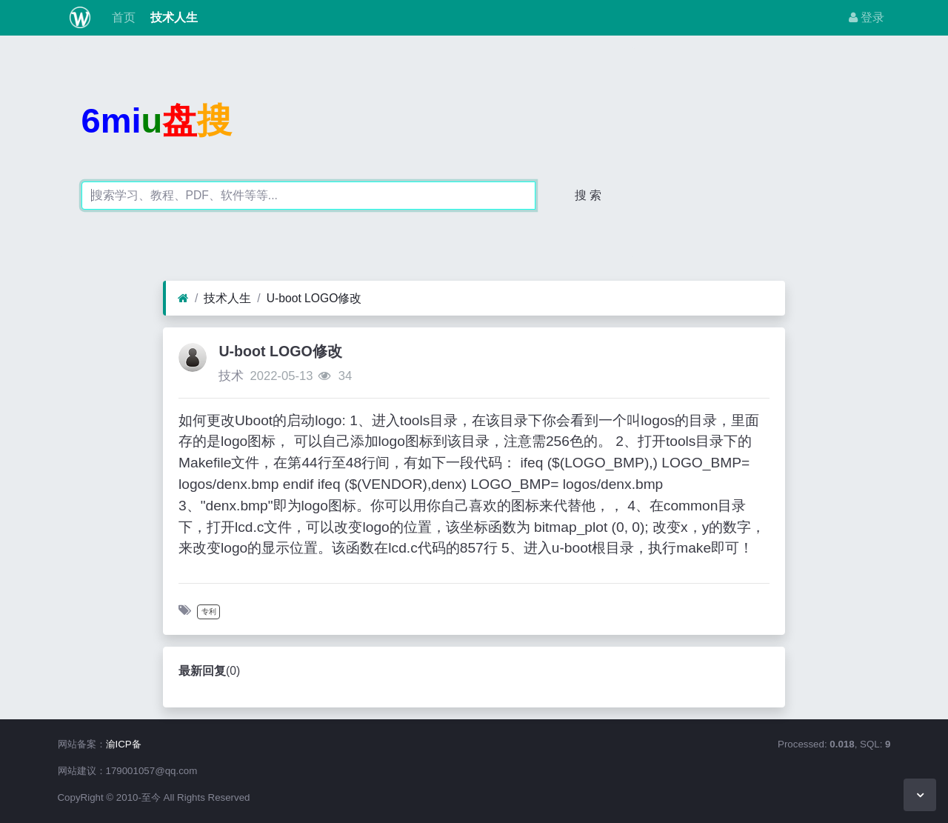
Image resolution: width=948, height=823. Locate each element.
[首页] (183, 298)
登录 (866, 17)
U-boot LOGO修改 (314, 298)
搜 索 (588, 195)
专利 (208, 611)
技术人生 (172, 17)
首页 (121, 17)
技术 (231, 376)
